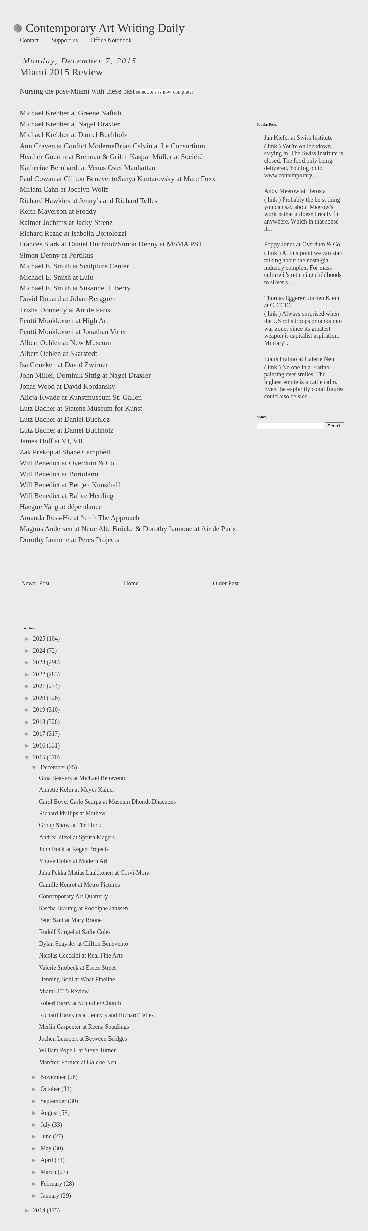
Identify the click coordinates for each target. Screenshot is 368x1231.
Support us (65, 40)
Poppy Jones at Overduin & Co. (303, 244)
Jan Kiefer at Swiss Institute (298, 137)
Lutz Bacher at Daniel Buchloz (65, 419)
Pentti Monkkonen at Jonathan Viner (73, 332)
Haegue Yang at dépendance (61, 507)
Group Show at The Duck (70, 825)
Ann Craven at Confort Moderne (67, 146)
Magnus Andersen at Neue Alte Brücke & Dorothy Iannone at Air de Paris (128, 529)
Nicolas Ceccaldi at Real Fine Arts (81, 955)
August (49, 1112)
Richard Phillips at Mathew (72, 813)
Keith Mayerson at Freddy (58, 211)
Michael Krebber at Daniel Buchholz (73, 135)
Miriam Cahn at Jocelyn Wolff (64, 189)
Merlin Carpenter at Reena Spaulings (84, 1026)
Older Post (226, 583)
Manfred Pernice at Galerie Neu (77, 1062)
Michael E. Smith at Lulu (57, 277)
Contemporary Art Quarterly (73, 896)
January (50, 1195)
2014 (40, 1210)
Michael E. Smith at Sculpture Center (74, 266)
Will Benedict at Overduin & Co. (68, 463)
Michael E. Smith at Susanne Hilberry (75, 288)
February (51, 1183)
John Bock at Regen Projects (74, 849)
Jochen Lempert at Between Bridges (83, 1038)
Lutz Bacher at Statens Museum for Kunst (81, 408)
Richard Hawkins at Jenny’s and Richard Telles (88, 201)
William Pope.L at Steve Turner (77, 1050)
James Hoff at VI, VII (51, 441)
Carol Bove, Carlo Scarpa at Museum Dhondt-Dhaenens (107, 801)
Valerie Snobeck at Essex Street (77, 967)
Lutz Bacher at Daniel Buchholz (66, 430)
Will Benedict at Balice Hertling (67, 496)
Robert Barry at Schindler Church (80, 1003)
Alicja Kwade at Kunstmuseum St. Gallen (81, 397)
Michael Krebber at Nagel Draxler (70, 124)
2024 (40, 650)
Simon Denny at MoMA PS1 (159, 244)
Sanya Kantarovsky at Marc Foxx (166, 179)
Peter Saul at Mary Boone (70, 920)
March (48, 1172)
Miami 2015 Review (64, 991)
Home (131, 583)
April (47, 1160)
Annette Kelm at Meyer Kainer (76, 789)
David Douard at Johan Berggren (68, 299)
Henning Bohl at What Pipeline (77, 979)
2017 (40, 733)
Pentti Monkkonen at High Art (64, 321)
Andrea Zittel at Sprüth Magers (77, 837)
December (53, 767)
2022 (40, 674)
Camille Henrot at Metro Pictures (79, 884)
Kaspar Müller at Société (166, 157)
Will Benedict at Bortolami (59, 474)
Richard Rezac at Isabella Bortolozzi (73, 233)
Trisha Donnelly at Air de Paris (65, 310)
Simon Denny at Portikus (56, 255)
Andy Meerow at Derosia (295, 191)
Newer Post (35, 583)
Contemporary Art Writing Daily (99, 28)
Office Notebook (111, 40)
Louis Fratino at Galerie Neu (299, 359)
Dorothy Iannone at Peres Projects (69, 539)
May (46, 1148)
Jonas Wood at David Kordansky (67, 386)
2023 (40, 662)
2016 (40, 745)
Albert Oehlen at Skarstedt (58, 353)
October (50, 1088)
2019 (40, 709)
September (54, 1101)
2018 (40, 721)
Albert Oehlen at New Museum (65, 343)
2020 (40, 698)
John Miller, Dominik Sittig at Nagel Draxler (85, 375)
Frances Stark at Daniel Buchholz (68, 244)
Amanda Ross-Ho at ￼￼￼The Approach (79, 518)
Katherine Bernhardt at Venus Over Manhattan (87, 168)
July (46, 1124)
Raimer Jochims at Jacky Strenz (66, 222)
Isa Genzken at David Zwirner (64, 365)
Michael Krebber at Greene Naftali (70, 113)
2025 (40, 638)
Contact (29, 40)
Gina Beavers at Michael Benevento (83, 778)
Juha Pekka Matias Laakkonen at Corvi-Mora (94, 872)
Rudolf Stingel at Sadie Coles (75, 931)
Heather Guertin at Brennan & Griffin (75, 157)
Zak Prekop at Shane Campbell (65, 452)
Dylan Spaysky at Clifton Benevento (83, 943)
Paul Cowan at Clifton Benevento (68, 179)
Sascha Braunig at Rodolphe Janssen (83, 908)
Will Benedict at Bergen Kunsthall (70, 485)
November (53, 1077)
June (46, 1136)
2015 (40, 757)
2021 (40, 686)
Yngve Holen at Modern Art (73, 861)
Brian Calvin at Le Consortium (160, 146)
